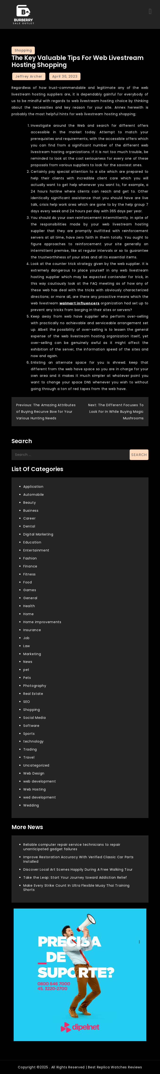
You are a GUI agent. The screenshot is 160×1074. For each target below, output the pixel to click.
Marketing (32, 654)
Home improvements (42, 622)
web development (39, 781)
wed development (39, 797)
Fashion (30, 558)
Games (29, 590)
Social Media (34, 717)
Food (27, 582)
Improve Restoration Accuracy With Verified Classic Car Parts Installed (78, 859)
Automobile (33, 494)
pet (26, 669)
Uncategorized (36, 765)
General (30, 598)
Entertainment (36, 550)
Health (29, 606)
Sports (29, 733)
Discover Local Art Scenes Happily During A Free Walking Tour (78, 869)
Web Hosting (34, 789)
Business (31, 510)
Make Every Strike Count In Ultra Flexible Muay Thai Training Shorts (76, 887)
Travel (28, 757)
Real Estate (33, 693)
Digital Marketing (38, 534)
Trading (30, 749)
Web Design (33, 773)
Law (26, 646)
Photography (34, 685)
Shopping (23, 50)
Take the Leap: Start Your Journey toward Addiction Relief (75, 877)
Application (33, 486)
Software (31, 725)
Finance (30, 566)
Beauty (29, 502)
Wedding (31, 805)
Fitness (29, 574)
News (27, 661)
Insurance (32, 630)
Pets (27, 677)
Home (28, 614)
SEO (26, 701)
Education (32, 542)
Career (29, 518)
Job (26, 638)
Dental (29, 526)
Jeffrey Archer (28, 76)
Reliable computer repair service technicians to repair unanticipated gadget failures (71, 846)
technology (33, 741)
